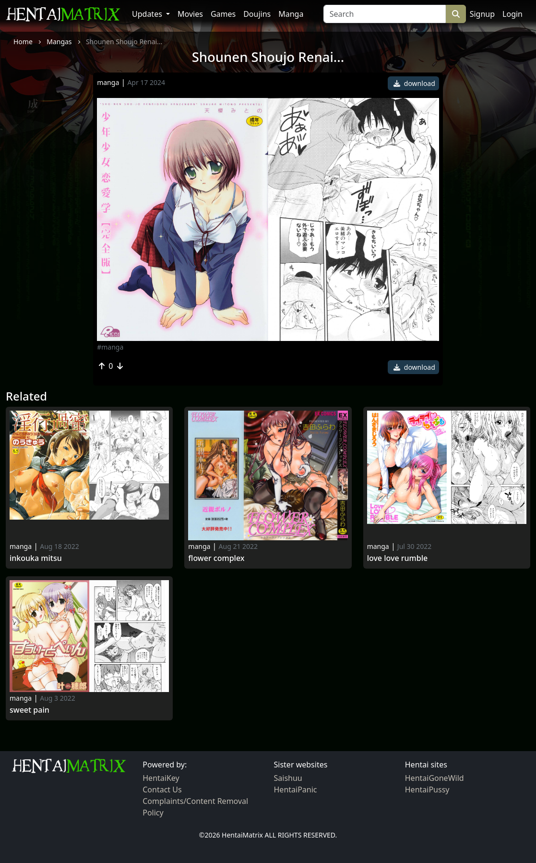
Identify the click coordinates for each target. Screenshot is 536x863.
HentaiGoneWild (434, 778)
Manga (290, 14)
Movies (190, 14)
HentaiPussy (427, 789)
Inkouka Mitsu (36, 558)
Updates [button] (148, 14)
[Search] (384, 14)
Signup (482, 14)
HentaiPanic (295, 789)
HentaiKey (161, 778)
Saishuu (288, 778)
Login (512, 14)
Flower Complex (216, 558)
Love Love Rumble (397, 558)
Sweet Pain (29, 710)
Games (223, 14)
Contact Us (162, 789)
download (414, 83)
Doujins (257, 14)
